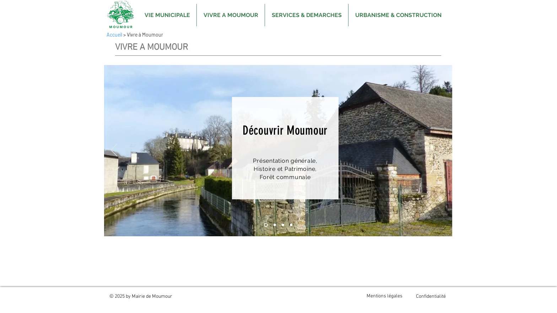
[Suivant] (442, 150)
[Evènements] (291, 225)
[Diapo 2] (275, 225)
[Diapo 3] (283, 225)
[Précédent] (114, 150)
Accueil (114, 35)
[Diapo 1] (266, 225)
